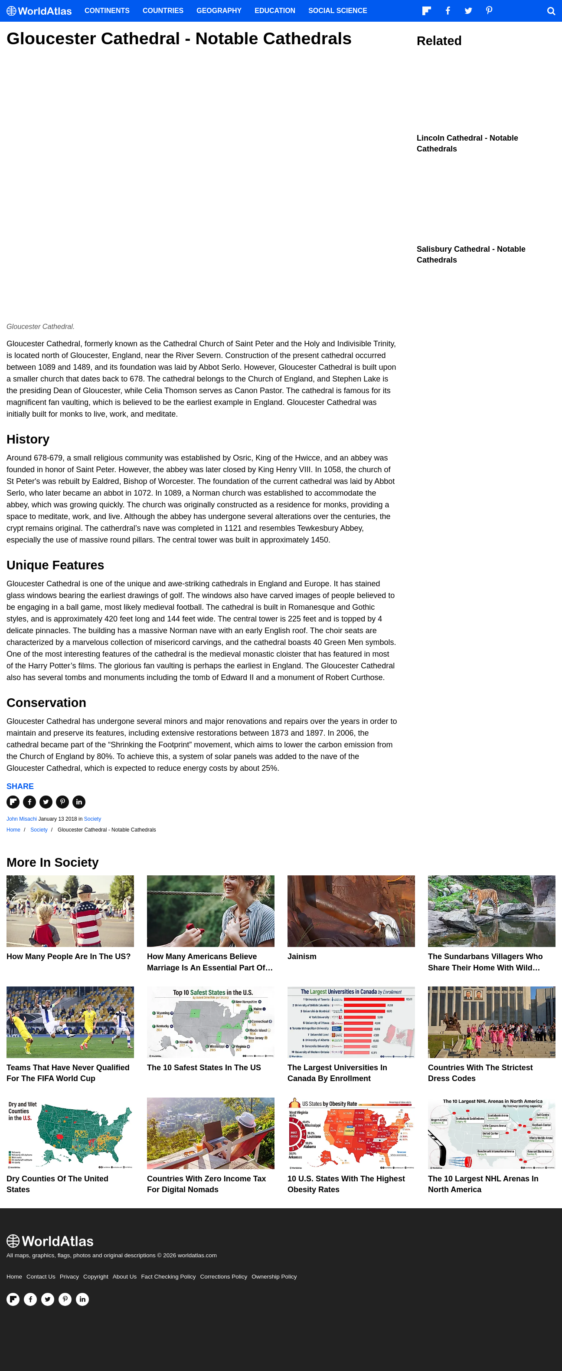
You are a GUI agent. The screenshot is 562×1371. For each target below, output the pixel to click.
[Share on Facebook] (29, 802)
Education (275, 10)
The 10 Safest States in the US (204, 1067)
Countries (163, 10)
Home (14, 1276)
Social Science (337, 10)
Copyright (95, 1276)
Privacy (69, 1276)
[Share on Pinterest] (62, 802)
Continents (107, 10)
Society (92, 819)
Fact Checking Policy (168, 1276)
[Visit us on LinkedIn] (82, 1299)
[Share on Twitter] (45, 802)
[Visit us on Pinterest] (65, 1299)
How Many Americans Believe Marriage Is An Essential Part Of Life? (206, 967)
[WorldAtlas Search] (551, 11)
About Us (125, 1276)
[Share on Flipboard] (13, 802)
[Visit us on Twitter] (47, 1299)
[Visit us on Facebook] (30, 1299)
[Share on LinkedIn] (78, 802)
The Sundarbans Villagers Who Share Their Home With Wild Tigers (485, 967)
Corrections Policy (223, 1276)
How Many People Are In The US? (69, 956)
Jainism (302, 956)
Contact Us (41, 1276)
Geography (219, 10)
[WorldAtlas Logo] (42, 11)
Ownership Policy (274, 1276)
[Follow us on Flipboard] (13, 1299)
